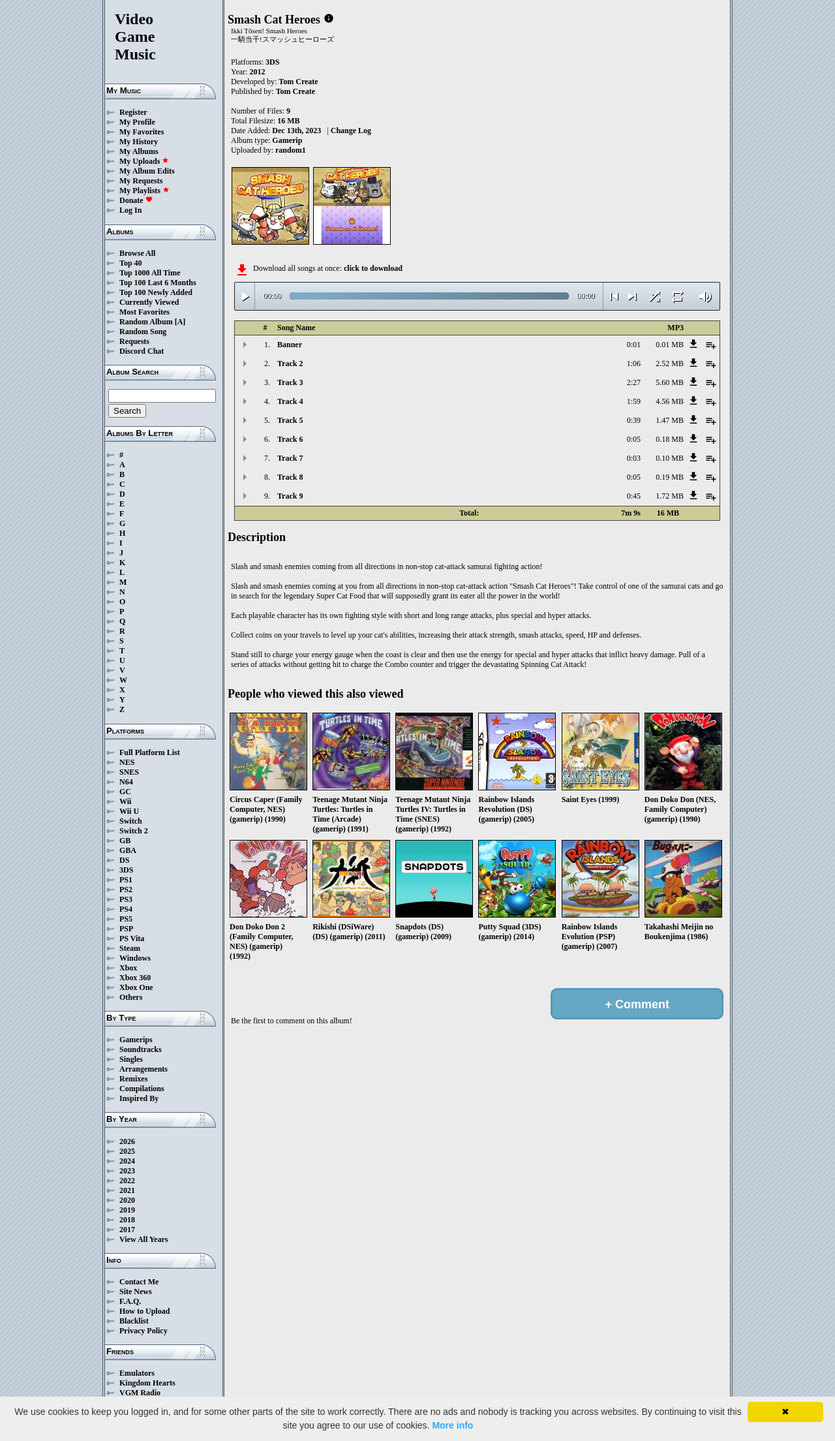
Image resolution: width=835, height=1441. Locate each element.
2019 (127, 1210)
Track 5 (290, 420)
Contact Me (139, 1281)
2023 (127, 1170)
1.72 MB (670, 496)
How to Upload (144, 1311)
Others (130, 997)
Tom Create (298, 81)
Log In (130, 210)
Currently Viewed (149, 302)
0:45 (634, 496)
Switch (130, 821)
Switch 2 (133, 830)
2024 (127, 1161)
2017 (127, 1229)
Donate (136, 200)
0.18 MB (670, 439)
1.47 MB (670, 420)
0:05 (634, 439)
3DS (126, 870)
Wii (125, 801)
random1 (290, 150)
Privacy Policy (143, 1330)
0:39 (634, 420)
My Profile (137, 122)
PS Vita (131, 938)
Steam (129, 948)
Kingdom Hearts (147, 1382)
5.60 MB (670, 382)
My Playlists (144, 190)
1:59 (634, 401)
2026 (127, 1141)
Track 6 (290, 439)
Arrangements (143, 1069)
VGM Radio (139, 1392)
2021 (127, 1190)
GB (124, 840)
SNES (129, 772)
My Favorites (141, 131)
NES (126, 762)
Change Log (351, 130)
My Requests (140, 180)
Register (133, 112)
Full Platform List (149, 752)
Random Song (142, 331)
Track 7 (290, 458)
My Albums (139, 151)
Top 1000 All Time (149, 272)
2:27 (634, 382)
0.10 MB (670, 458)
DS (124, 860)
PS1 (125, 879)
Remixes (133, 1078)
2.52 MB (670, 363)
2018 (127, 1219)
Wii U (129, 811)
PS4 (125, 909)
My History (138, 141)
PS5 (125, 918)
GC (125, 791)
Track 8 (290, 477)
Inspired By (139, 1098)
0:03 (634, 458)
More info (452, 1425)
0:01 (634, 344)
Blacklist (134, 1320)
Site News (135, 1291)
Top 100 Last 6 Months (157, 282)
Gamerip (287, 140)
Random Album (146, 321)
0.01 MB (670, 344)
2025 (127, 1151)
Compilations (141, 1088)
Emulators (137, 1373)
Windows (135, 958)
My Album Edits (147, 171)
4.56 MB (670, 401)
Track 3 (290, 382)
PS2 (125, 889)
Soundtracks (140, 1049)
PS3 (125, 899)
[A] (180, 321)
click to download (373, 268)
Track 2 (290, 363)
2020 (127, 1200)
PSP (126, 928)
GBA (127, 850)
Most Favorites (144, 312)
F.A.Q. (130, 1301)
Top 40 (130, 263)
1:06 (634, 363)
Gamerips (136, 1039)
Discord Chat (141, 351)
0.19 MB (670, 477)
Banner (289, 344)
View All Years (143, 1239)
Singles (131, 1059)
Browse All (137, 253)
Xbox (128, 967)
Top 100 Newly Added (155, 292)
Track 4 (290, 401)
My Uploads (144, 161)
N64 (126, 781)
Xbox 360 (135, 977)
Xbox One (136, 987)
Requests (134, 341)
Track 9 (290, 496)
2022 (127, 1180)
